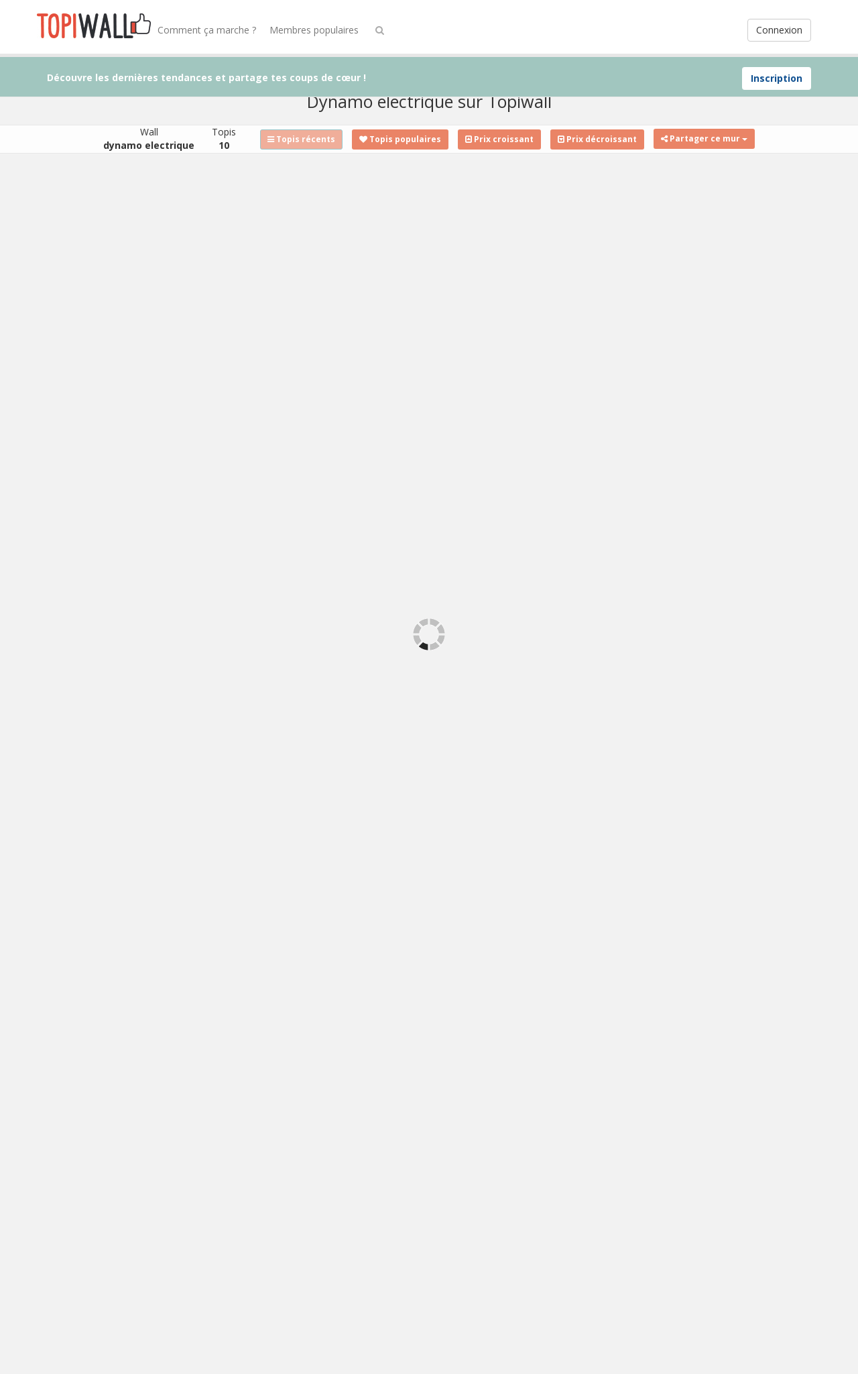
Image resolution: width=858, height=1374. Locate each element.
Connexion (779, 29)
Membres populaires (314, 29)
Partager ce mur (704, 138)
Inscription (776, 78)
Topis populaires (400, 139)
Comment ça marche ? (207, 29)
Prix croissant (499, 139)
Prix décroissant (597, 139)
